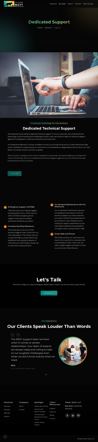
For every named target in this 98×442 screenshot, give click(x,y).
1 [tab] (46, 374)
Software (7, 409)
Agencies (7, 413)
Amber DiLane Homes (39, 424)
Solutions (53, 4)
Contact (78, 4)
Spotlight (62, 4)
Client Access (88, 4)
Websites (7, 406)
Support (6, 416)
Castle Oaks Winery (41, 406)
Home (40, 28)
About (70, 4)
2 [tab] (48, 374)
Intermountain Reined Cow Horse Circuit (40, 417)
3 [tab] (51, 374)
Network (53, 412)
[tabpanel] (49, 351)
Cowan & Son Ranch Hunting (39, 410)
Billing (52, 415)
